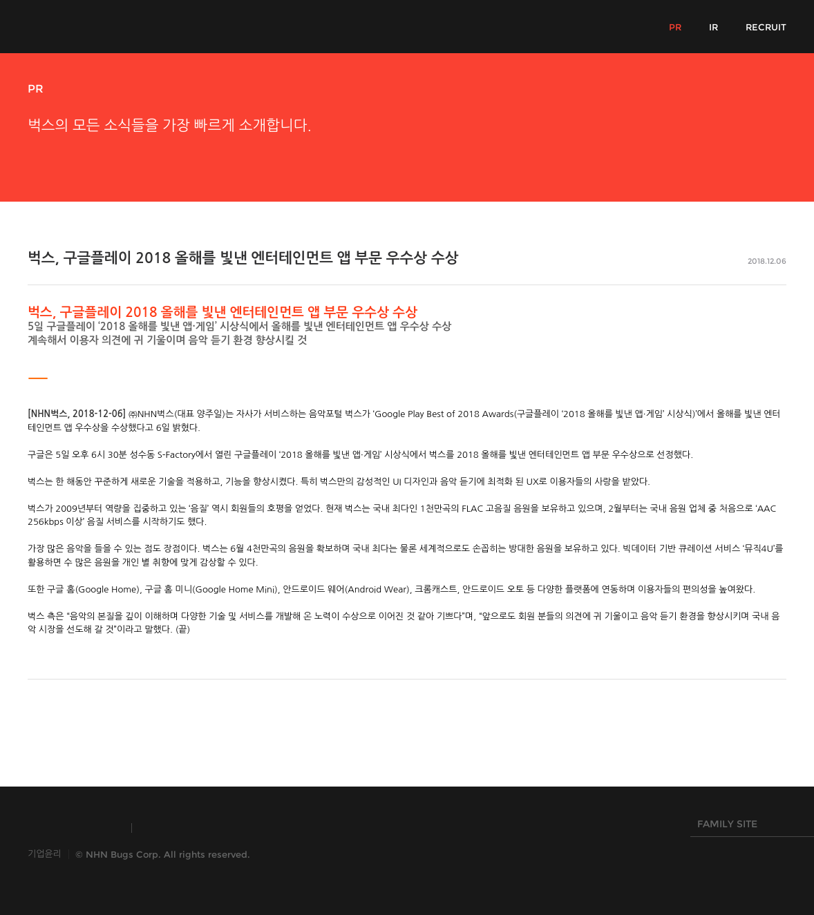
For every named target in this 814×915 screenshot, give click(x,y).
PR (675, 26)
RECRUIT (766, 26)
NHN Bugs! (79, 26)
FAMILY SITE (749, 827)
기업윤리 (44, 853)
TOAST (175, 828)
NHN (337, 828)
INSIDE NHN (73, 828)
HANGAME (258, 828)
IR (713, 26)
